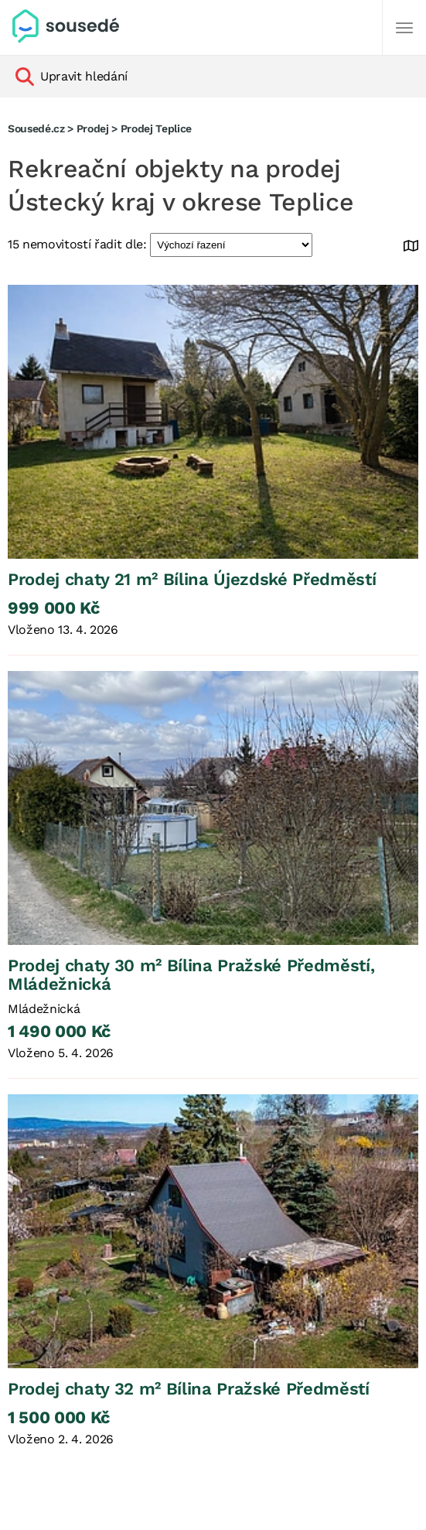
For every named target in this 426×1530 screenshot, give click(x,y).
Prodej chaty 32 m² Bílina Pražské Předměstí (189, 1388)
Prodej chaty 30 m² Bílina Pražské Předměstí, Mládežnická (191, 975)
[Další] (404, 28)
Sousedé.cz (36, 128)
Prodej (93, 128)
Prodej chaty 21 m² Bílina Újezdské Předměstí (192, 579)
